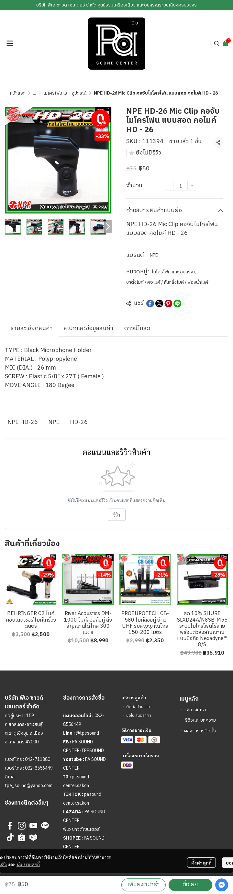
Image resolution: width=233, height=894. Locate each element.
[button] (216, 43)
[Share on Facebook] (150, 303)
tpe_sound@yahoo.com (28, 785)
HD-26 (79, 422)
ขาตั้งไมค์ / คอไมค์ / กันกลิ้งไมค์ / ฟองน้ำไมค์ (167, 282)
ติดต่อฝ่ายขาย (138, 707)
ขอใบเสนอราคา (138, 716)
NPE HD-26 (22, 422)
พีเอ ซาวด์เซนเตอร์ (81, 829)
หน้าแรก (18, 93)
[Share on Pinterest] (168, 303)
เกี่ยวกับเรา (195, 710)
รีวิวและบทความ (200, 720)
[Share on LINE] (177, 303)
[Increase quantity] (192, 185)
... (34, 93)
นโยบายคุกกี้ (28, 864)
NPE (154, 255)
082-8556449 (39, 768)
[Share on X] (159, 303)
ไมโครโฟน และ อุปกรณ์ (64, 93)
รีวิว (116, 515)
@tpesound (87, 733)
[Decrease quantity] (168, 185)
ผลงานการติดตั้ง (200, 731)
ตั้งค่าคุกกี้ (201, 862)
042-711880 (37, 759)
